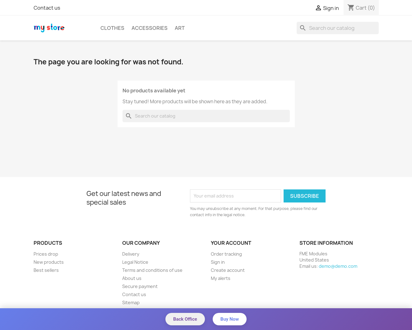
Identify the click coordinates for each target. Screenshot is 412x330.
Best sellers (46, 270)
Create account (228, 270)
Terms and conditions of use (152, 270)
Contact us (47, 7)
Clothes (112, 28)
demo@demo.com (338, 266)
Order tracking (226, 254)
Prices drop (46, 254)
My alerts (220, 278)
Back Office (185, 319)
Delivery (130, 254)
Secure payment (140, 286)
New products (49, 262)
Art (180, 28)
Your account (231, 242)
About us (131, 278)
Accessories (150, 28)
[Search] (338, 28)
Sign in (218, 262)
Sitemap (131, 302)
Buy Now (229, 319)
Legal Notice (135, 262)
